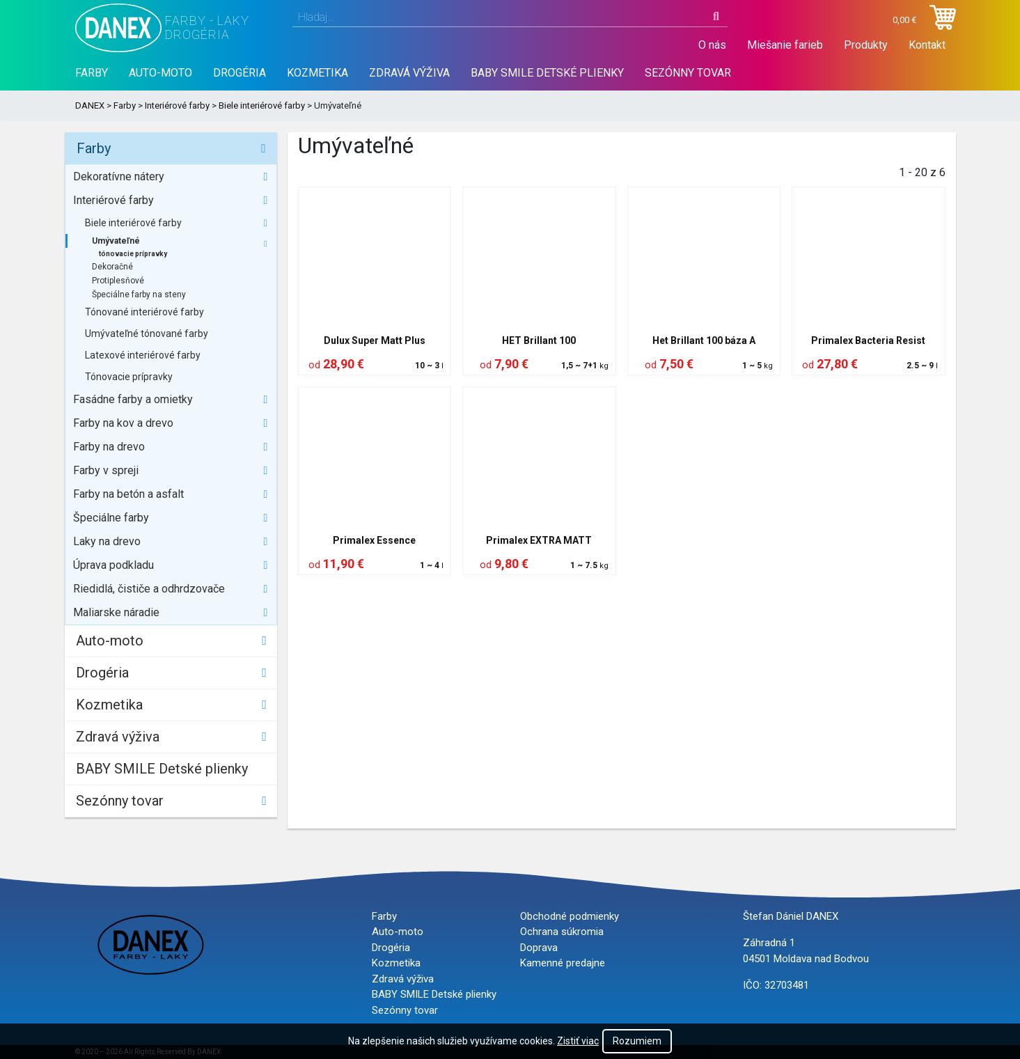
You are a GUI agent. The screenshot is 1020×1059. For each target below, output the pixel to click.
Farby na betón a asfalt (128, 494)
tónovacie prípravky (133, 254)
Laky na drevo (107, 541)
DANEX (89, 105)
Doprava (539, 947)
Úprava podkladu (113, 565)
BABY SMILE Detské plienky (547, 72)
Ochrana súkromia (562, 931)
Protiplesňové (118, 280)
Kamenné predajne (562, 963)
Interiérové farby (177, 105)
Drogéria (239, 72)
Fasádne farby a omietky (133, 399)
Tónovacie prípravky (129, 376)
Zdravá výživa (409, 72)
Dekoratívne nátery (118, 176)
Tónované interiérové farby (144, 311)
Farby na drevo (109, 446)
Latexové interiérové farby (143, 355)
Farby (91, 72)
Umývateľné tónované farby (146, 333)
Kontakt (927, 45)
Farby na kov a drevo (123, 423)
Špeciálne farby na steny (139, 294)
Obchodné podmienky (569, 916)
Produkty (866, 45)
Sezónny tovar (688, 72)
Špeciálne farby (111, 517)
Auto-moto (160, 72)
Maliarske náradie (116, 612)
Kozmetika (317, 72)
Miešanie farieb (785, 45)
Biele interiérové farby (262, 105)
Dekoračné (112, 267)
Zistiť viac (578, 1040)
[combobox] (510, 17)
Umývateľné (116, 241)
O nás (712, 45)
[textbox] (510, 17)
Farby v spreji (106, 470)
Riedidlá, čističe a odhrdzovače (149, 588)
